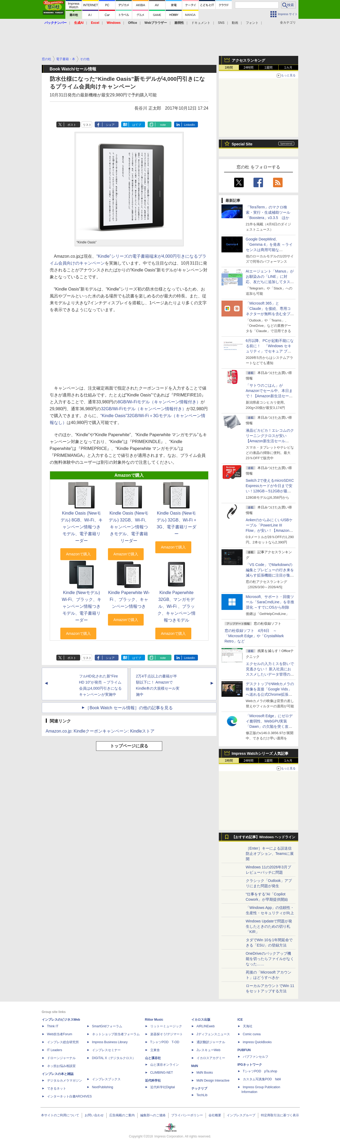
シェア (110, 124)
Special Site (242, 144)
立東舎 (155, 1050)
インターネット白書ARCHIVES (69, 1096)
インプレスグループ (241, 1115)
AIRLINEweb (206, 1026)
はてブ (136, 124)
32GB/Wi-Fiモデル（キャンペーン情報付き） (143, 409)
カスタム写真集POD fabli (262, 1079)
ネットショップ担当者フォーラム (116, 1034)
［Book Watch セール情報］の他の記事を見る (129, 708)
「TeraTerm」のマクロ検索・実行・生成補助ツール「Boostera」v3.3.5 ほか (268, 212)
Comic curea (252, 1034)
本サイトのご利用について (60, 1115)
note (163, 124)
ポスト (71, 124)
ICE (240, 1019)
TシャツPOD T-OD (164, 1042)
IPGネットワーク (250, 1064)
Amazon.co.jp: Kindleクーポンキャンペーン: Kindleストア (100, 731)
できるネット (56, 1088)
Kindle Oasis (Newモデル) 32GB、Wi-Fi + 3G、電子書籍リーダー (176, 523)
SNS (221, 23)
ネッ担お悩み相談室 (61, 1066)
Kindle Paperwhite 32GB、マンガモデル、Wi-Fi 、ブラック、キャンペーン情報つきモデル (176, 606)
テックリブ (199, 1088)
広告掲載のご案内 (122, 1115)
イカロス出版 (200, 1019)
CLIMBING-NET (161, 1072)
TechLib (202, 1095)
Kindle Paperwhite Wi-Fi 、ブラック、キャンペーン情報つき (129, 599)
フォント (252, 23)
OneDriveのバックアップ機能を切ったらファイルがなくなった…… (270, 958)
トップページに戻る (129, 746)
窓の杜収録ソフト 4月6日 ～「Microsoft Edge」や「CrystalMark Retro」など (254, 635)
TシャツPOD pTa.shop (260, 1071)
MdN (194, 1066)
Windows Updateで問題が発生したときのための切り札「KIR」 (269, 926)
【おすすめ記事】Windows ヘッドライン (264, 837)
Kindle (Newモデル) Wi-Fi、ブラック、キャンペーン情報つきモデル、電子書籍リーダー (81, 606)
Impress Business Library (110, 1042)
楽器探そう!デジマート (166, 1034)
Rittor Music (154, 1019)
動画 (235, 23)
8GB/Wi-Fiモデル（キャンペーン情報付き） (159, 402)
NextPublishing (102, 1087)
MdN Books (205, 1072)
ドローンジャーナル (61, 1058)
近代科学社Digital (162, 1087)
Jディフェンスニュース (213, 1034)
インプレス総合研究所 (63, 1042)
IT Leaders (54, 1050)
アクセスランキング (248, 60)
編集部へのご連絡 (153, 1115)
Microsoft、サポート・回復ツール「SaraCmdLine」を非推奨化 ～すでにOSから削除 (270, 602)
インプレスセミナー (106, 1050)
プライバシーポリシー (187, 1115)
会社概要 (214, 1115)
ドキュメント (200, 23)
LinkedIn (189, 124)
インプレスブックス (106, 1079)
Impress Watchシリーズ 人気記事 (260, 753)
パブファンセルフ (255, 1057)
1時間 (229, 67)
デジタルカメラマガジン (64, 1080)
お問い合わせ (94, 1115)
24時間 (248, 67)
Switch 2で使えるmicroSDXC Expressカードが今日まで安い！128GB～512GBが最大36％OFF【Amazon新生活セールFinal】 (270, 491)
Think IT (52, 1026)
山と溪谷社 (153, 1058)
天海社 (247, 1026)
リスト (87, 124)
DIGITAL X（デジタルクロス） (114, 1058)
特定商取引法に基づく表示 (280, 1115)
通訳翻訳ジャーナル (211, 1042)
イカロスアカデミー (211, 1058)
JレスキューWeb (208, 1050)
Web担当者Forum (59, 1034)
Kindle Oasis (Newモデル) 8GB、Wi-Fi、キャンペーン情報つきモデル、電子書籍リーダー (82, 527)
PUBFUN (244, 1050)
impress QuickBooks (257, 1042)
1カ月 (288, 67)
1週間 (268, 67)
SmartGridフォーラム (107, 1026)
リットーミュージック (166, 1026)
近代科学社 (153, 1080)
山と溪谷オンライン (164, 1064)
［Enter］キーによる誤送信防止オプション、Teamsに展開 (270, 853)
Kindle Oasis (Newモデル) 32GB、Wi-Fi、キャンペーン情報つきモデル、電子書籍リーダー (129, 527)
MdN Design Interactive (213, 1080)
